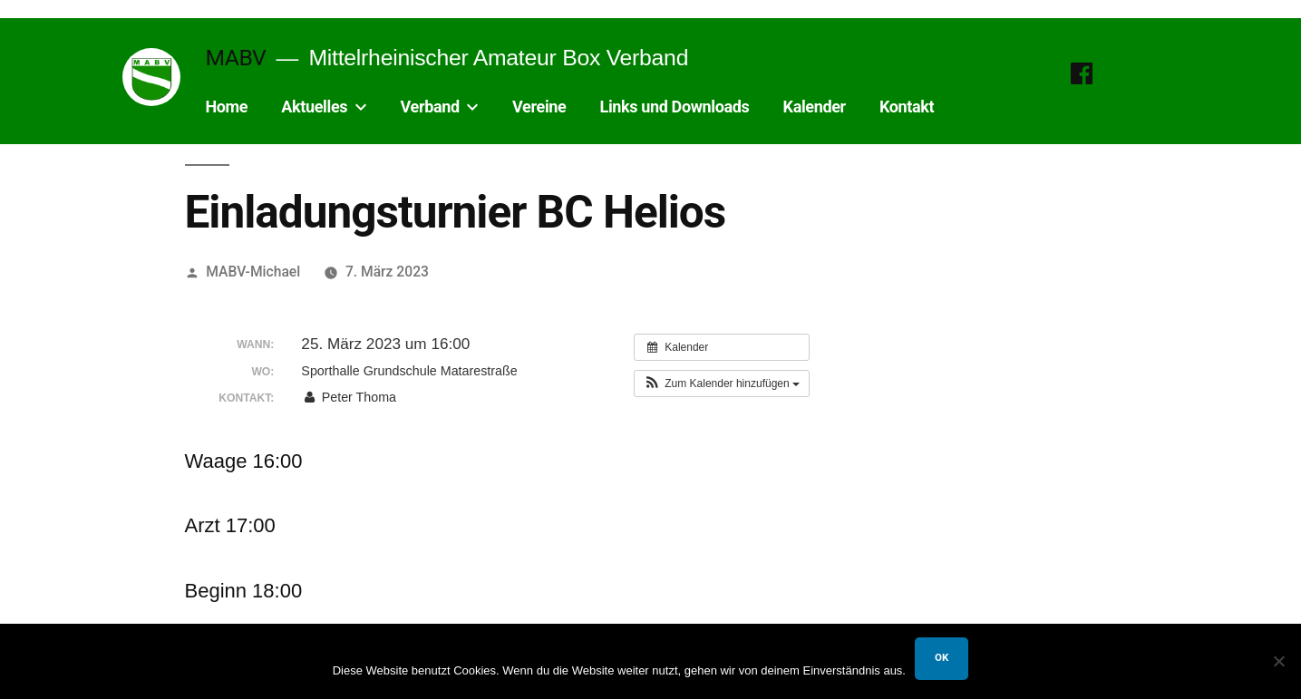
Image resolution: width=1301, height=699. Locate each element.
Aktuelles (314, 106)
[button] (722, 383)
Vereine (539, 106)
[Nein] (1278, 661)
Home (226, 106)
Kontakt (906, 106)
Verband (430, 106)
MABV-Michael (253, 271)
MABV (235, 57)
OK (941, 657)
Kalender (814, 106)
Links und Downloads (675, 106)
